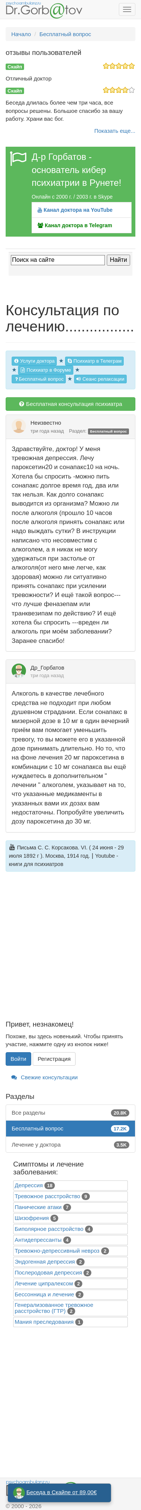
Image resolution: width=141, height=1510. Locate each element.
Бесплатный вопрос (39, 379)
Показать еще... (114, 131)
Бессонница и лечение (44, 1294)
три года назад (47, 431)
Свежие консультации (44, 1077)
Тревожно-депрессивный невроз (57, 1250)
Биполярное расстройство (49, 1229)
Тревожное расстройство (47, 1196)
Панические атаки (38, 1207)
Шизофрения (32, 1218)
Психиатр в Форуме (45, 370)
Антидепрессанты (38, 1240)
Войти (18, 1059)
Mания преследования (44, 1322)
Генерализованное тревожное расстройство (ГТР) (54, 1308)
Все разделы (70, 1113)
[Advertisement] (70, 950)
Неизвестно (45, 422)
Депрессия (29, 1185)
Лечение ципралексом (44, 1283)
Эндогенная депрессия (45, 1261)
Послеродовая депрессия (48, 1272)
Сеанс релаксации (100, 379)
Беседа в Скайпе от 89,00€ (61, 1492)
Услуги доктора (34, 361)
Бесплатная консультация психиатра (70, 404)
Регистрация (54, 1059)
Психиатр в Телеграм (94, 361)
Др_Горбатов (47, 667)
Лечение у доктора (70, 1144)
